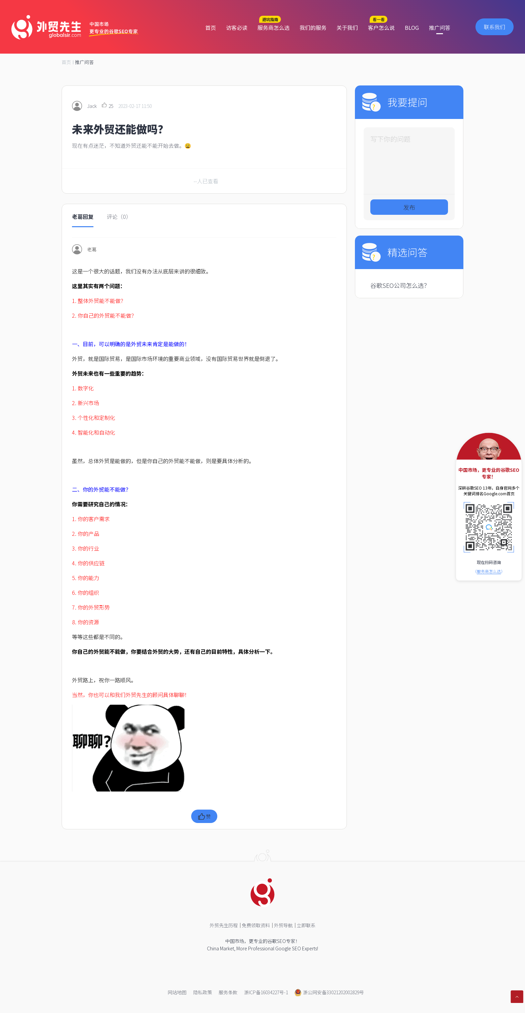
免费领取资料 (256, 925)
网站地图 (177, 992)
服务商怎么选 (273, 27)
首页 (210, 27)
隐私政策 (202, 992)
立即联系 (306, 925)
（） (489, 571)
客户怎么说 (381, 27)
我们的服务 (313, 27)
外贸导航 (283, 925)
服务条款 (228, 992)
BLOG (412, 27)
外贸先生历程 (224, 925)
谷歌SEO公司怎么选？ (400, 285)
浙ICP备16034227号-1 (266, 992)
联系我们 (494, 27)
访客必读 (236, 27)
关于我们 (347, 27)
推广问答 (439, 27)
